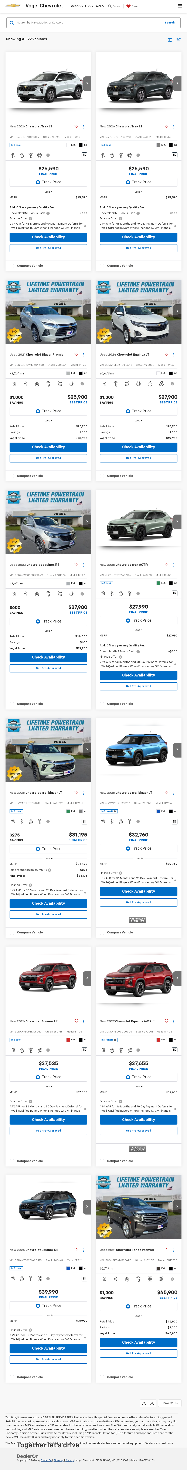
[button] (87, 83)
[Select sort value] (177, 39)
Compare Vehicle (30, 265)
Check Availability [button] (48, 237)
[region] (49, 213)
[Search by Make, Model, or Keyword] (89, 23)
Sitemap (59, 1460)
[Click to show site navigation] (180, 6)
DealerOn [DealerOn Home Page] (46, 1460)
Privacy (69, 1460)
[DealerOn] (28, 1456)
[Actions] (83, 126)
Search (170, 22)
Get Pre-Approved (48, 248)
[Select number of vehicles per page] (169, 1403)
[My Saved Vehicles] (132, 6)
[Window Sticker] (84, 155)
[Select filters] (170, 39)
